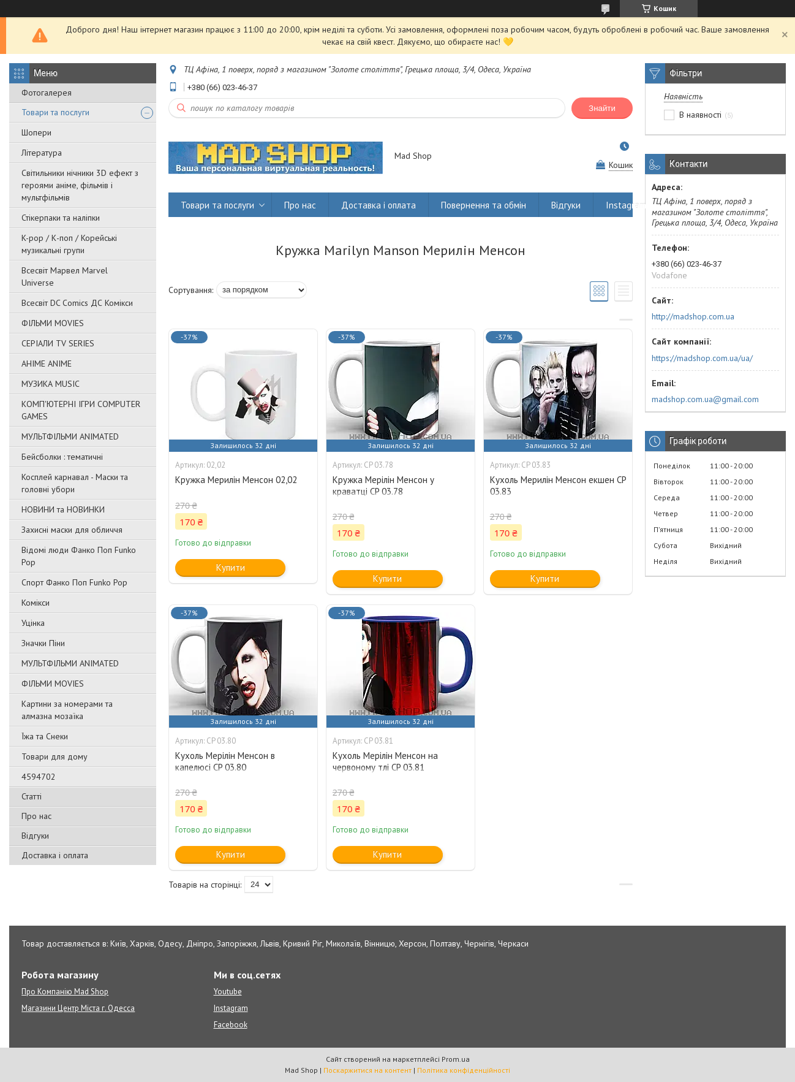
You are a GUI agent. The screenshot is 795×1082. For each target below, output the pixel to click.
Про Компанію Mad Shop (64, 991)
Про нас (36, 815)
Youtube (228, 991)
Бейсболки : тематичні (62, 456)
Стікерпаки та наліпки (60, 217)
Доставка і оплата (54, 855)
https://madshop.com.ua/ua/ (702, 358)
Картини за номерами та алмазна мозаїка (67, 710)
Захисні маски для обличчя (71, 529)
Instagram (626, 205)
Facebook (230, 1024)
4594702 (38, 776)
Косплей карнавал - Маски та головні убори (74, 483)
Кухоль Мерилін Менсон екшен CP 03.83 (558, 485)
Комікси (35, 602)
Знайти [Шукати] (602, 108)
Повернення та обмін (483, 205)
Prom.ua (456, 1059)
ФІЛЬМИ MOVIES (52, 323)
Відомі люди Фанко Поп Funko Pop (78, 556)
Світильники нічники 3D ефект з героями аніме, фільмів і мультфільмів (79, 185)
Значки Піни (43, 643)
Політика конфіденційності (463, 1070)
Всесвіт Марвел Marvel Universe (64, 276)
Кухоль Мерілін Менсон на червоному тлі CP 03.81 (385, 761)
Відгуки (35, 835)
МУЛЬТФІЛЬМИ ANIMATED (70, 436)
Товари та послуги (55, 112)
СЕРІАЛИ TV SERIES (57, 343)
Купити (230, 567)
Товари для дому (54, 756)
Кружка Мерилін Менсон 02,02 (236, 480)
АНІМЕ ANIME (46, 363)
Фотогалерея (46, 92)
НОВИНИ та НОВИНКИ (63, 509)
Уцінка (33, 622)
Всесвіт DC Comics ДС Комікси (77, 302)
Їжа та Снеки (44, 736)
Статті (31, 796)
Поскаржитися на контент (367, 1070)
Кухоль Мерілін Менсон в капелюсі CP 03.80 (225, 761)
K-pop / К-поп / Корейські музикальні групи (69, 244)
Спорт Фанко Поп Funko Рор (74, 582)
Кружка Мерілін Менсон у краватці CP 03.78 (383, 485)
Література (41, 152)
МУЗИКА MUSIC (50, 383)
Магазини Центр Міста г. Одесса (78, 1008)
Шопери (36, 132)
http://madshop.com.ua (693, 316)
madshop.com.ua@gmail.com (705, 399)
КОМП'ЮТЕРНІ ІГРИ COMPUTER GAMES (80, 410)
